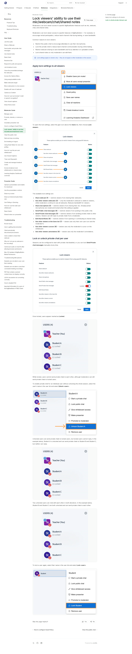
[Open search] (59, 2)
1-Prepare (19, 8)
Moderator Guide (38, 14)
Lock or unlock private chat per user (116, 20)
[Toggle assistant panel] (80, 2)
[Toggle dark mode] (126, 2)
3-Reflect (36, 8)
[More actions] (95, 20)
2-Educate (27, 8)
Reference (44, 8)
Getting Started (9, 8)
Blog (7, 14)
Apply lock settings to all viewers (115, 17)
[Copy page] (88, 20)
